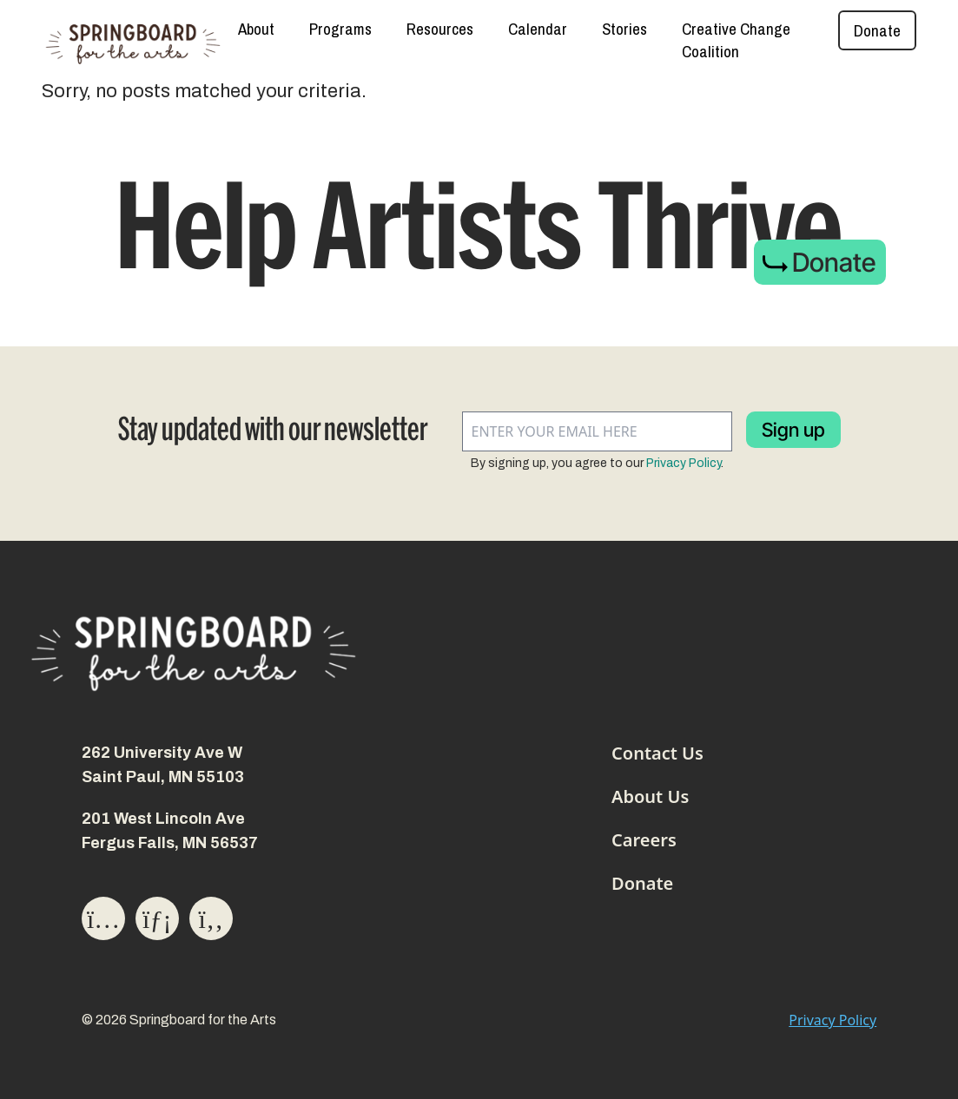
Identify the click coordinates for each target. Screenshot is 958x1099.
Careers (644, 840)
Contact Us (657, 753)
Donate (877, 30)
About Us (650, 796)
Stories (624, 28)
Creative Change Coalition (736, 40)
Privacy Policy (683, 463)
